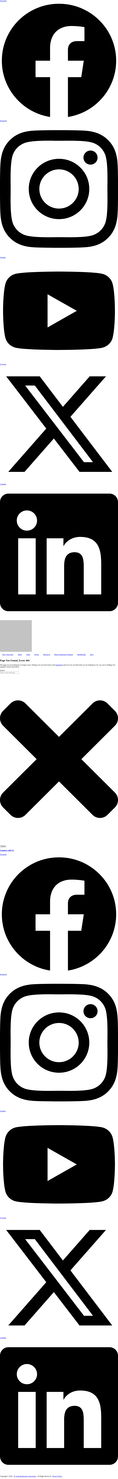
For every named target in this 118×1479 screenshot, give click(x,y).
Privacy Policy (57, 1476)
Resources (46, 654)
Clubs (28, 654)
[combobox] (9, 672)
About (20, 654)
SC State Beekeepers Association (25, 1476)
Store (92, 654)
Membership (81, 654)
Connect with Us (7, 850)
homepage (59, 665)
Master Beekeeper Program (63, 654)
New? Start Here (7, 654)
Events (36, 654)
